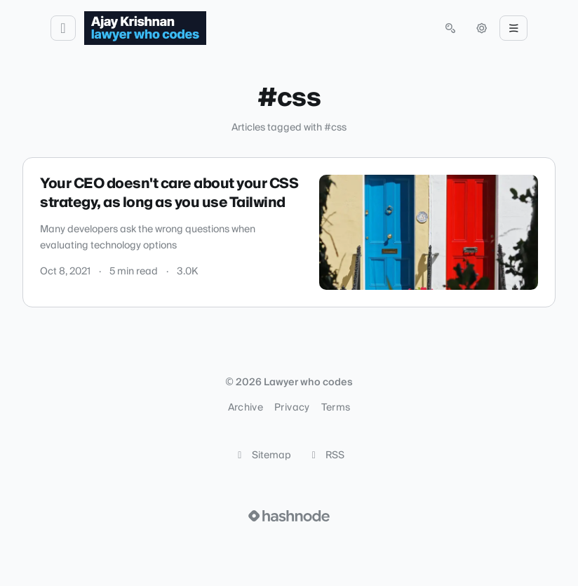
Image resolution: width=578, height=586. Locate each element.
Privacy (291, 407)
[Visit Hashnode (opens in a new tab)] (289, 516)
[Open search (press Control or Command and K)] (450, 28)
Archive (245, 407)
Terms (336, 407)
